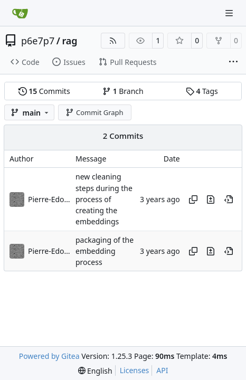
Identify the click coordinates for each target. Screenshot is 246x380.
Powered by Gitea (49, 356)
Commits (44, 91)
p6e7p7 (37, 40)
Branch (123, 91)
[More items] (233, 62)
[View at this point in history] (228, 199)
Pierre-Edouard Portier (49, 199)
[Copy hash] (193, 199)
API (162, 370)
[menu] (95, 371)
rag (69, 40)
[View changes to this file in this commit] (211, 199)
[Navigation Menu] (230, 13)
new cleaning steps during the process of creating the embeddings (104, 199)
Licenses (134, 370)
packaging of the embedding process (104, 251)
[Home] (20, 13)
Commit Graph (94, 112)
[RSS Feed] (113, 41)
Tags (202, 91)
